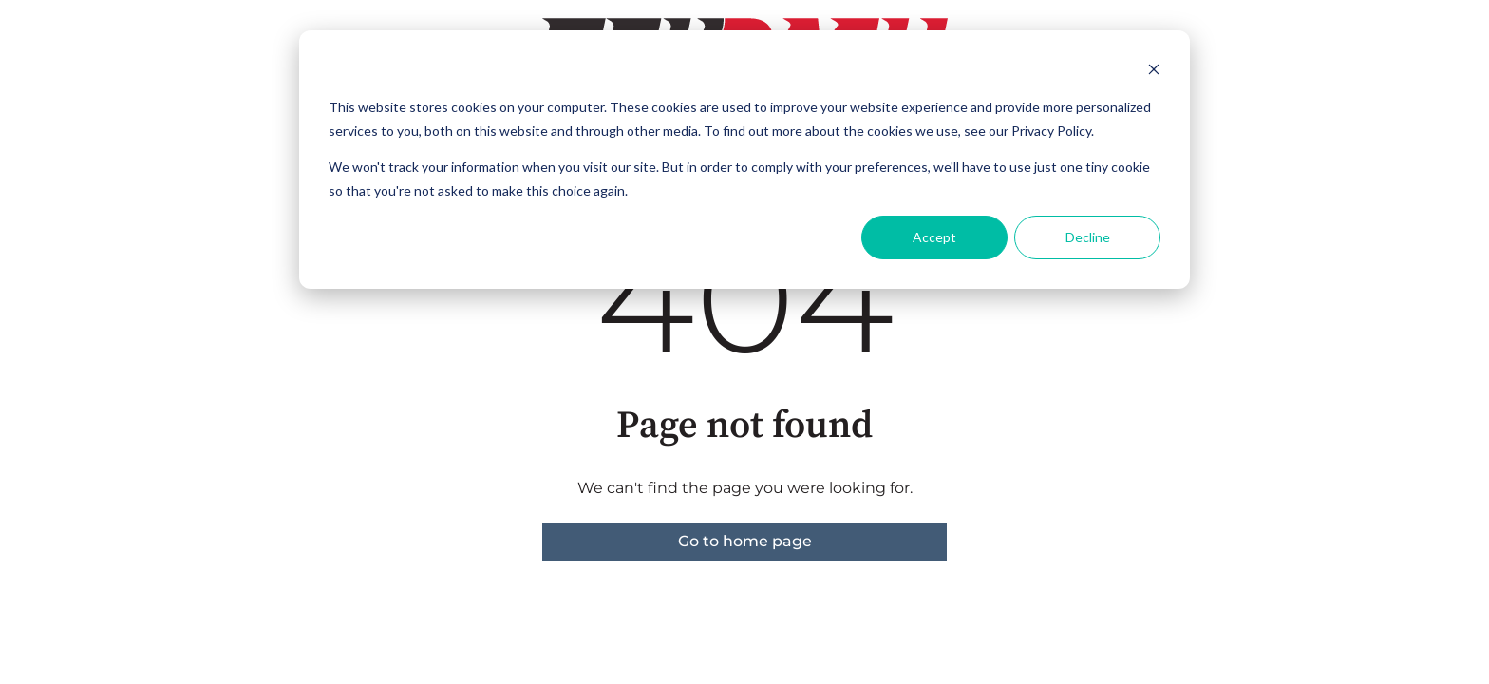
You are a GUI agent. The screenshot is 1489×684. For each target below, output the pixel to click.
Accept (934, 237)
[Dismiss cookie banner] (1153, 72)
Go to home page (745, 541)
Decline (1087, 237)
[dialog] (744, 159)
